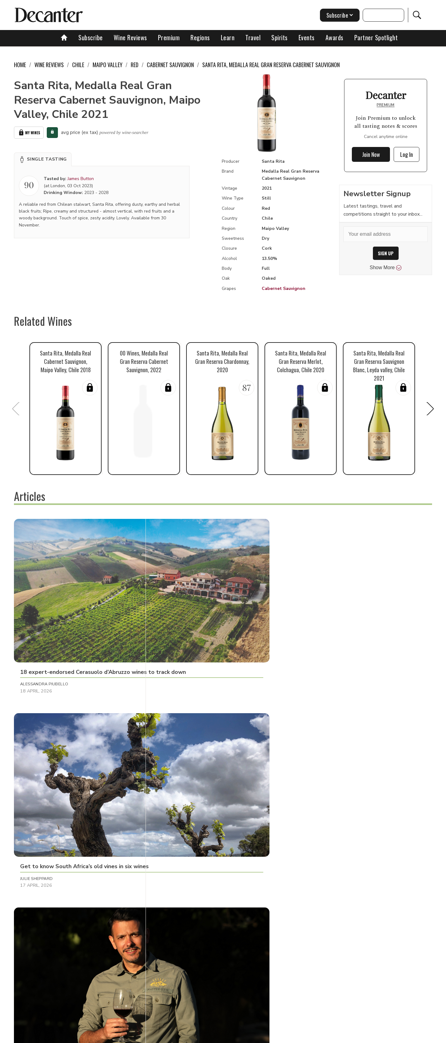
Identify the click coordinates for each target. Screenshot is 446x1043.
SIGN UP (386, 253)
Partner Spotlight (376, 37)
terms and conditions (277, 1036)
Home (20, 65)
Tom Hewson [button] (310, 747)
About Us (107, 1036)
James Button (81, 177)
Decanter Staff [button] (313, 618)
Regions (200, 37)
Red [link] (134, 65)
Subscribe (90, 37)
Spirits (279, 37)
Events (307, 37)
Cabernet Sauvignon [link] (170, 65)
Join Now (371, 154)
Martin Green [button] (173, 747)
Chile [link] (78, 65)
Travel (252, 37)
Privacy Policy (234, 1036)
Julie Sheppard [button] (174, 618)
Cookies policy (197, 1036)
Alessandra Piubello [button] (44, 618)
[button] (42, 158)
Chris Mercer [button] (35, 882)
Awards (334, 37)
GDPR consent (320, 1036)
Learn (228, 37)
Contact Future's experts (150, 1036)
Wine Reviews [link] (49, 65)
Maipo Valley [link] (107, 65)
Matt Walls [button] (171, 882)
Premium (169, 37)
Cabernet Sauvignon (283, 288)
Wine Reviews (130, 37)
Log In (406, 154)
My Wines (28, 132)
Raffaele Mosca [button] (38, 747)
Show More (386, 267)
